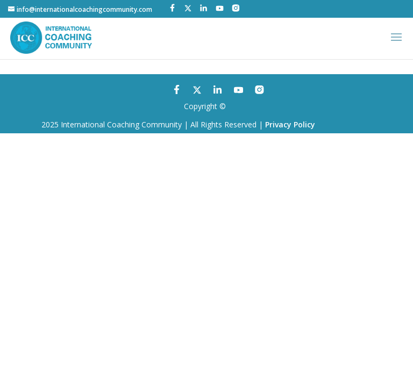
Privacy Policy (290, 124)
